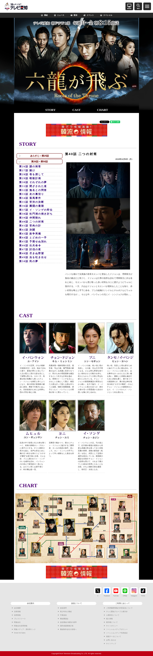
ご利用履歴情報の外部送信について (119, 608)
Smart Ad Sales (20, 633)
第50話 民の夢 (28, 261)
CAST (76, 110)
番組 (44, 15)
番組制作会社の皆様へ (68, 629)
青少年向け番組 (66, 611)
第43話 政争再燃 (30, 233)
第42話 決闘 (27, 229)
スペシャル (106, 15)
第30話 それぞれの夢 (33, 182)
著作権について (112, 622)
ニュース (59, 15)
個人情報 (109, 619)
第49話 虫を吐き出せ (33, 257)
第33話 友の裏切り (31, 194)
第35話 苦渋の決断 (31, 202)
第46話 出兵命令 (30, 245)
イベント (88, 15)
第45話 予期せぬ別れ (33, 241)
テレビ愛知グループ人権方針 (117, 611)
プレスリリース (20, 619)
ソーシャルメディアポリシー (117, 629)
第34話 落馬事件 (30, 198)
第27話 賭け (27, 170)
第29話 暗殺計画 (30, 178)
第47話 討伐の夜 (30, 249)
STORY (50, 110)
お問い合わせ (111, 640)
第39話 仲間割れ (30, 217)
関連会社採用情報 (20, 626)
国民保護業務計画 (66, 626)
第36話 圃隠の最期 (31, 206)
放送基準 (63, 608)
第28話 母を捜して (31, 174)
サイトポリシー (112, 626)
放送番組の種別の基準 (68, 622)
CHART (102, 110)
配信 (73, 15)
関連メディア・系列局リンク (25, 629)
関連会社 (17, 622)
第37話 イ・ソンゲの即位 (36, 209)
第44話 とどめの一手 (33, 237)
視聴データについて (113, 636)
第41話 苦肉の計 (30, 225)
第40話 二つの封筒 (31, 221)
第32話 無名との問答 (33, 190)
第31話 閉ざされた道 (33, 186)
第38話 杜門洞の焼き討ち (36, 213)
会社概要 (17, 608)
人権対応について (112, 615)
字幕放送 (63, 615)
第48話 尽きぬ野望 (31, 253)
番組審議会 (64, 619)
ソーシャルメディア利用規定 (117, 633)
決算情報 (17, 611)
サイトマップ (111, 644)
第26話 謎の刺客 (30, 166)
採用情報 (17, 615)
